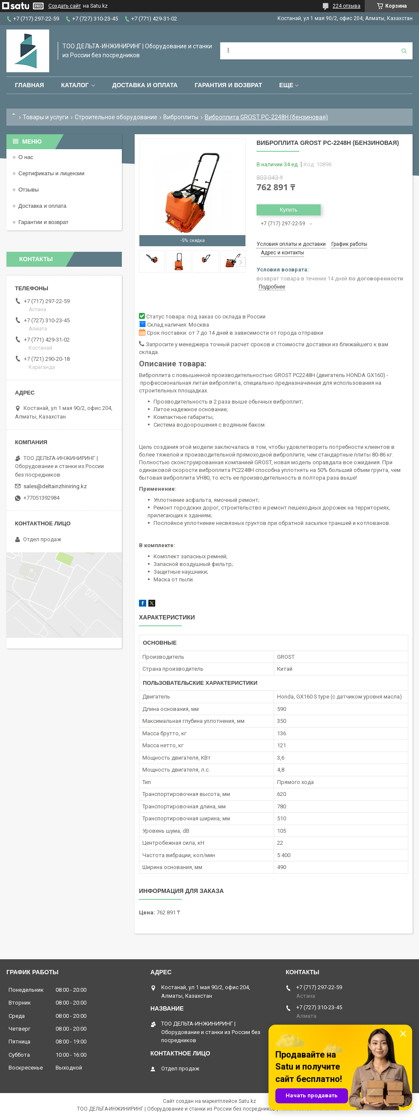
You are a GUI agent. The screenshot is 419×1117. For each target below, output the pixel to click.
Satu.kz (247, 1101)
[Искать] (404, 50)
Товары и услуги (45, 117)
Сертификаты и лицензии (51, 173)
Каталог (75, 85)
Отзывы (28, 189)
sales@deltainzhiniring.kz (55, 486)
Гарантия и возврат (228, 85)
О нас (25, 157)
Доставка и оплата (144, 85)
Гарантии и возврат (43, 222)
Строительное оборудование (116, 117)
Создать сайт (64, 6)
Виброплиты (180, 117)
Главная (29, 85)
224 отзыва (346, 6)
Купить (288, 209)
